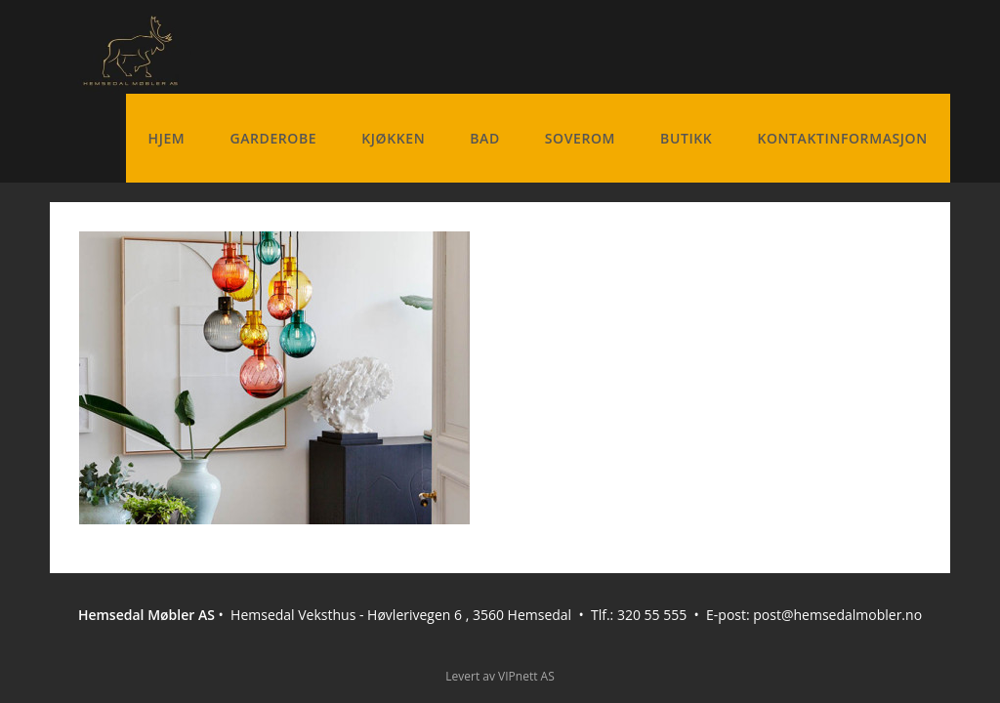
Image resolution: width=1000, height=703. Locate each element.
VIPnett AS (526, 676)
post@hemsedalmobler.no (837, 614)
